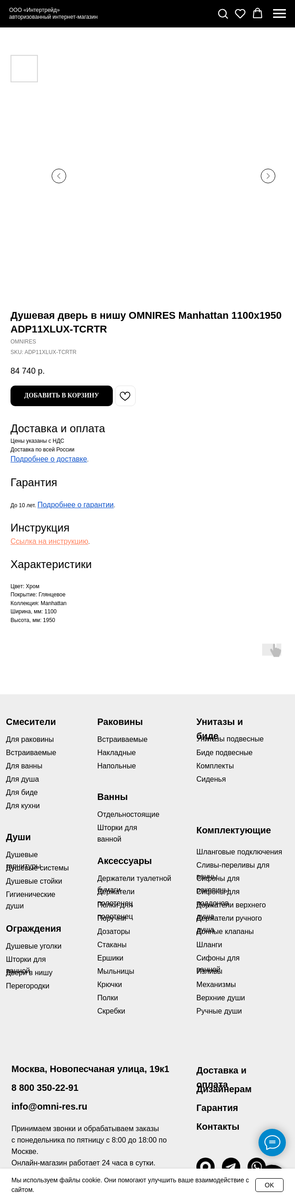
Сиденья (211, 779)
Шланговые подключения (239, 852)
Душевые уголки (34, 946)
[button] (222, 13)
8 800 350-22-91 (45, 1088)
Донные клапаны (225, 931)
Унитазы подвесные (229, 739)
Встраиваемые (122, 739)
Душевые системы (37, 868)
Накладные (116, 753)
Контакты (217, 1127)
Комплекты (215, 766)
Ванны (112, 797)
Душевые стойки (34, 881)
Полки (107, 998)
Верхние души (220, 998)
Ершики (110, 958)
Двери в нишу (29, 973)
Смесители (31, 722)
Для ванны (24, 766)
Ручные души (219, 1011)
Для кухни (23, 806)
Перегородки (27, 986)
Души (18, 837)
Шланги (209, 945)
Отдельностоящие (128, 814)
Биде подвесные (224, 753)
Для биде (22, 792)
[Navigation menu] (279, 13)
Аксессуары (124, 861)
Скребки (111, 1011)
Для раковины (30, 739)
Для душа (22, 779)
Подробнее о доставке (49, 459)
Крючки (109, 984)
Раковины (120, 722)
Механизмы (216, 984)
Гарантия (217, 1108)
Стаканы (111, 945)
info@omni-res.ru (49, 1106)
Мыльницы (115, 971)
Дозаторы (113, 931)
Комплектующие (233, 830)
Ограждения (33, 928)
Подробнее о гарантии (75, 505)
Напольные (116, 766)
